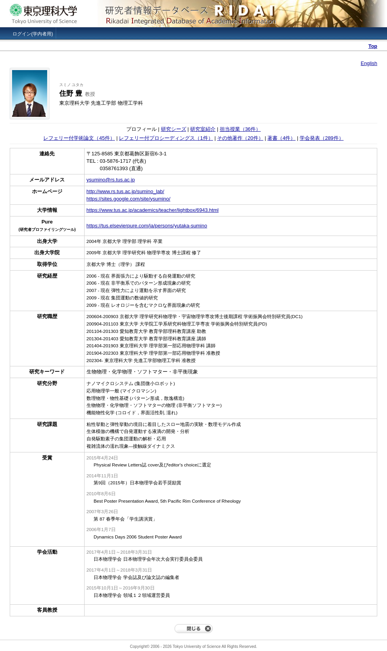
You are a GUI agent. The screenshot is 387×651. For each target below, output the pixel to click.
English (369, 63)
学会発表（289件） (322, 138)
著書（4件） (281, 138)
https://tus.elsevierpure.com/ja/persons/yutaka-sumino (147, 226)
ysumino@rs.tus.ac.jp (111, 180)
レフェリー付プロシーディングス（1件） (166, 138)
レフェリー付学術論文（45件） (79, 138)
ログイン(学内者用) (32, 34)
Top (372, 46)
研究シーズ (173, 129)
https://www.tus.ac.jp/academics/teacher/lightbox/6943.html (153, 210)
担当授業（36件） (240, 129)
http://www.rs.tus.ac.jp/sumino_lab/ (125, 191)
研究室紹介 (203, 129)
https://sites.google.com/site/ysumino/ (128, 199)
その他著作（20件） (240, 138)
